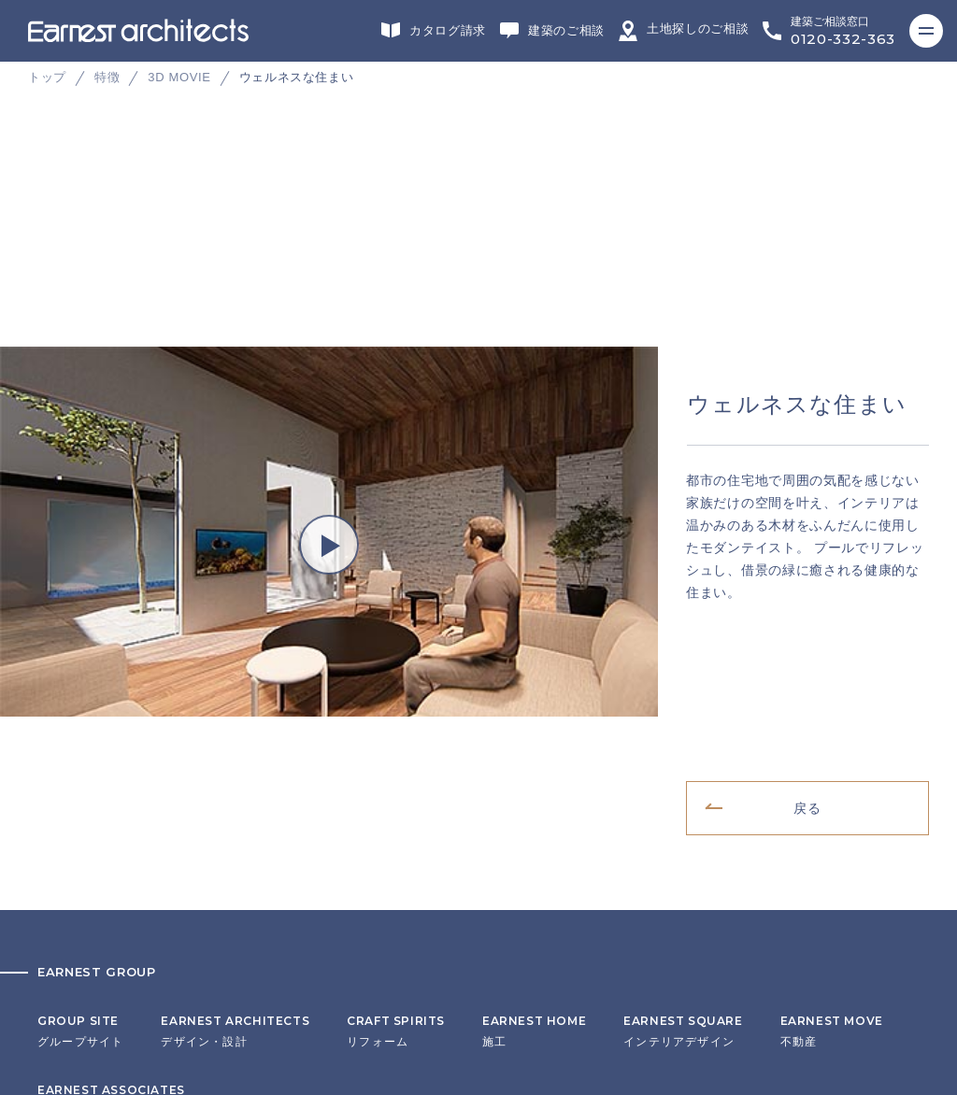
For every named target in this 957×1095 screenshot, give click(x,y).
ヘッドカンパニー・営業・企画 (123, 728)
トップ (47, 77)
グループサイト (80, 659)
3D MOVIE (179, 77)
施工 (534, 659)
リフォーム (396, 659)
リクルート (68, 894)
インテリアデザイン (682, 659)
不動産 (831, 659)
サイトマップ (74, 952)
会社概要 (62, 865)
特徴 (107, 77)
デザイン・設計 (235, 659)
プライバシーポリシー (99, 923)
